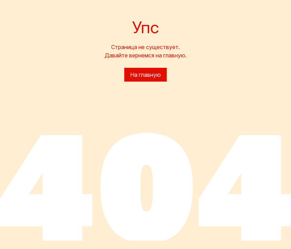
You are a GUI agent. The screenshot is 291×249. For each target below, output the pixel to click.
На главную (145, 74)
